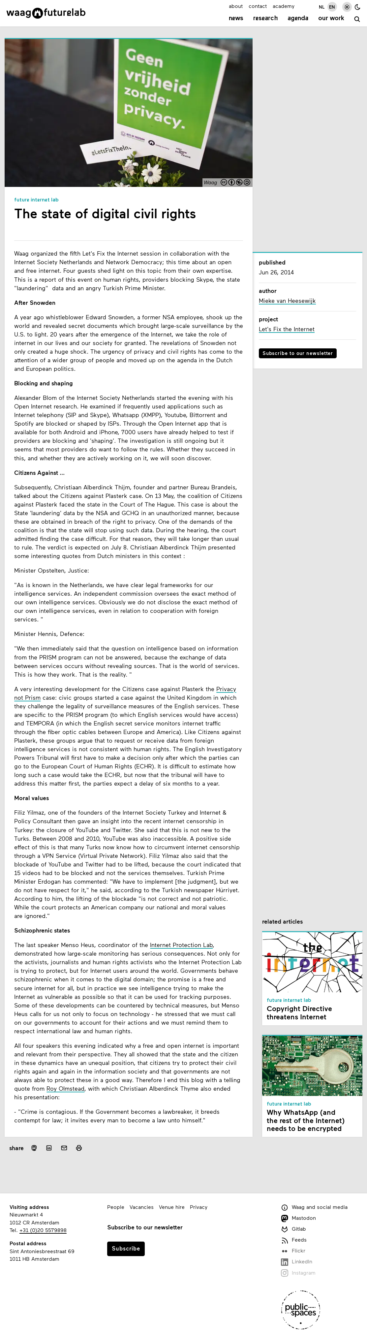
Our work (331, 18)
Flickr (293, 1251)
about (236, 6)
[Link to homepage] (46, 13)
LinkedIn (296, 1262)
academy (283, 6)
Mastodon (298, 1218)
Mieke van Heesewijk (287, 300)
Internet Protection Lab (181, 944)
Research (265, 18)
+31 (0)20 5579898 (43, 1230)
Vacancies (142, 1207)
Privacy (198, 1207)
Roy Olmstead (65, 1088)
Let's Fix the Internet (287, 329)
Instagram (298, 1273)
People (115, 1207)
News (236, 18)
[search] (357, 19)
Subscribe (126, 1248)
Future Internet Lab (36, 200)
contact (258, 6)
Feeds (294, 1240)
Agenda (298, 18)
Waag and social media (314, 1207)
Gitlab (293, 1229)
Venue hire (172, 1207)
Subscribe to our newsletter (297, 353)
